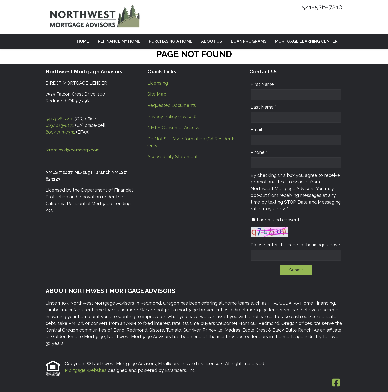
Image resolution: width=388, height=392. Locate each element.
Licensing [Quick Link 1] (157, 83)
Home (83, 41)
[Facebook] (336, 383)
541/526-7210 (59, 118)
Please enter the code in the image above (295, 244)
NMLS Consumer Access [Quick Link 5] (173, 127)
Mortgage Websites (86, 370)
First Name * (264, 84)
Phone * (259, 152)
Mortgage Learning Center (306, 41)
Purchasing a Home (170, 41)
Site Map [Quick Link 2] (156, 94)
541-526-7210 (321, 7)
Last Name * (264, 107)
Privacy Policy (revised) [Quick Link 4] (171, 116)
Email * (258, 129)
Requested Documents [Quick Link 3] (171, 105)
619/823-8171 (60, 125)
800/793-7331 (60, 132)
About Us (211, 41)
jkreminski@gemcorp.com (73, 149)
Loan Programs (248, 41)
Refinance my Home (119, 41)
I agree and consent (278, 219)
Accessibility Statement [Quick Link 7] (172, 156)
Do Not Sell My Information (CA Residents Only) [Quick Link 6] (191, 142)
